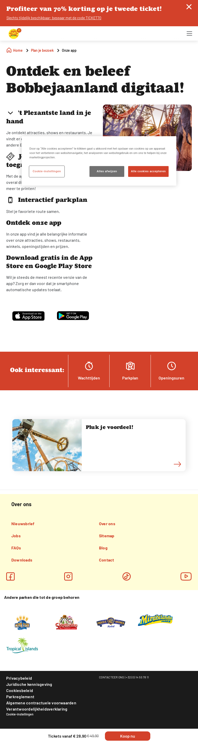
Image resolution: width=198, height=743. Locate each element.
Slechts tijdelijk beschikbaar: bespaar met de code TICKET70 (53, 18)
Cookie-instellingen (20, 714)
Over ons (107, 523)
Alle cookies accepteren (148, 171)
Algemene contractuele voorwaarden (41, 702)
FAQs (16, 547)
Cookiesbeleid (19, 690)
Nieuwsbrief (23, 523)
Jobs (16, 535)
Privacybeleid (19, 678)
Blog (103, 547)
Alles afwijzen (107, 171)
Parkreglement (20, 696)
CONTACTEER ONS (111, 677)
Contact (106, 559)
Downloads (21, 559)
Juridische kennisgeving (29, 684)
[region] (99, 161)
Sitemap (106, 535)
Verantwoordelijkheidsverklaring (36, 708)
